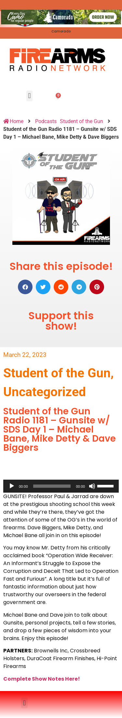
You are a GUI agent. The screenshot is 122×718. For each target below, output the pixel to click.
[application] (61, 486)
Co (7, 679)
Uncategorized (44, 391)
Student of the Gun (81, 121)
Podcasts (46, 121)
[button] (29, 96)
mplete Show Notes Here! (45, 679)
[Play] (11, 486)
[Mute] (92, 486)
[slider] (52, 486)
